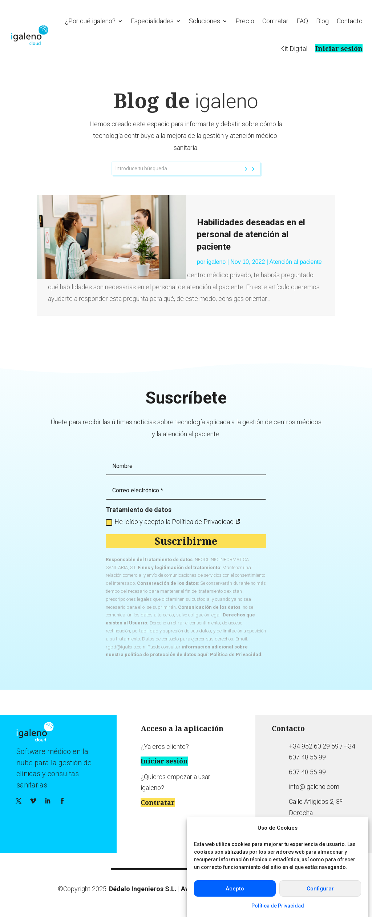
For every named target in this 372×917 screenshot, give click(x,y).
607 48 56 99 (307, 772)
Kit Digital (293, 48)
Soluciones (204, 21)
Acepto (235, 888)
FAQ (302, 21)
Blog (322, 21)
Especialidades (152, 21)
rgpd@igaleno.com (125, 647)
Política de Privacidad (277, 906)
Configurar (320, 888)
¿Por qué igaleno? (90, 21)
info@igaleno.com (314, 786)
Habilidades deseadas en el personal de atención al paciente (251, 234)
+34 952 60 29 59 (314, 746)
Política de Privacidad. (236, 654)
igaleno (216, 262)
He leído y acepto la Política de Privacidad (173, 521)
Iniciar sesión (339, 48)
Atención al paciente (296, 262)
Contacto (350, 21)
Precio (244, 21)
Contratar (275, 21)
